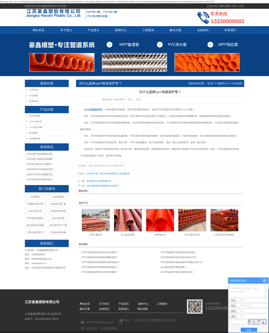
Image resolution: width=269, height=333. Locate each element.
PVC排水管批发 (58, 211)
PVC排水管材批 (35, 218)
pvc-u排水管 (58, 218)
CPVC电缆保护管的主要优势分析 (176, 272)
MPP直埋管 (34, 116)
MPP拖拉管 (34, 138)
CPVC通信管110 (192, 235)
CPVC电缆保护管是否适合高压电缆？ (100, 252)
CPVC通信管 (95, 235)
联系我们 (230, 30)
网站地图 (224, 6)
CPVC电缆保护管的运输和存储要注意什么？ (182, 262)
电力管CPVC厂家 (58, 225)
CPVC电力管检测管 (224, 235)
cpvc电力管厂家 (58, 204)
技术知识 (33, 101)
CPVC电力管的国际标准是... (40, 154)
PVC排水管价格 (58, 232)
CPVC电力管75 (35, 232)
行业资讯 (33, 95)
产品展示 (93, 30)
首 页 (210, 83)
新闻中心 (121, 30)
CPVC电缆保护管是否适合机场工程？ (178, 257)
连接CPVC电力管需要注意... (40, 174)
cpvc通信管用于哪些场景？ (173, 267)
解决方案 (175, 30)
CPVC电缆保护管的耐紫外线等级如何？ (101, 262)
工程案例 (148, 30)
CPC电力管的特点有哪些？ (40, 164)
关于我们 (66, 30)
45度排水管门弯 (35, 204)
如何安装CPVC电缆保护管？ (41, 169)
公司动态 (33, 90)
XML (241, 6)
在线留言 (203, 30)
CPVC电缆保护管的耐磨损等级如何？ (100, 267)
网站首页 (38, 30)
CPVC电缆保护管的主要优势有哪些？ (100, 272)
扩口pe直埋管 (127, 235)
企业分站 (212, 6)
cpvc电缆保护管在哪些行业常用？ (103, 186)
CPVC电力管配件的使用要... (40, 159)
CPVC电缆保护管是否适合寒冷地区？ (178, 252)
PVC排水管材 (35, 127)
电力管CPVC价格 (35, 225)
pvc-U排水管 (35, 211)
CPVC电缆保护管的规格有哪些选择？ (100, 257)
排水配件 (33, 133)
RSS (234, 6)
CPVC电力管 (35, 121)
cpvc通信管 (58, 196)
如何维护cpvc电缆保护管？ (100, 181)
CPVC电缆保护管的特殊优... (40, 179)
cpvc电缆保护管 (110, 173)
